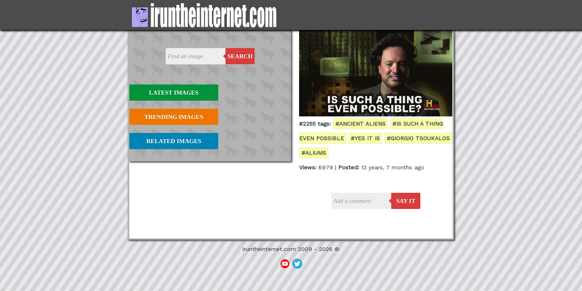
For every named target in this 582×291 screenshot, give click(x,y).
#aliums (314, 153)
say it (405, 201)
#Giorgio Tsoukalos (418, 138)
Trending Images (173, 117)
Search (240, 56)
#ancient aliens (360, 123)
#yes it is (365, 138)
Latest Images (173, 92)
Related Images (173, 141)
